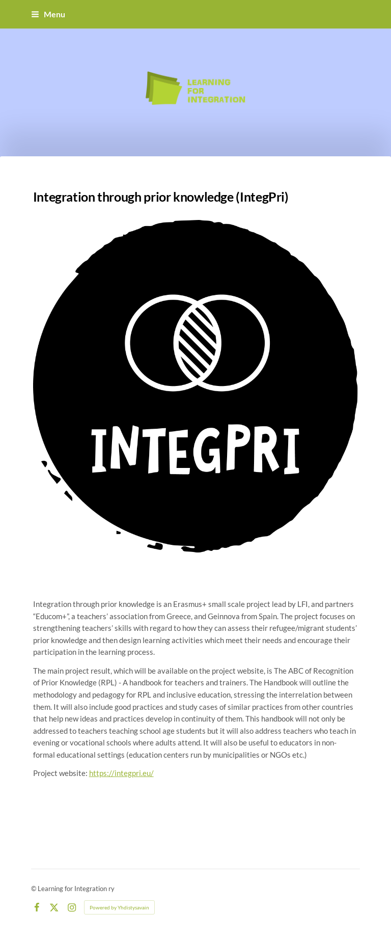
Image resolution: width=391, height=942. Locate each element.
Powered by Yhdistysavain (119, 907)
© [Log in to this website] (34, 888)
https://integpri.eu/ (121, 773)
